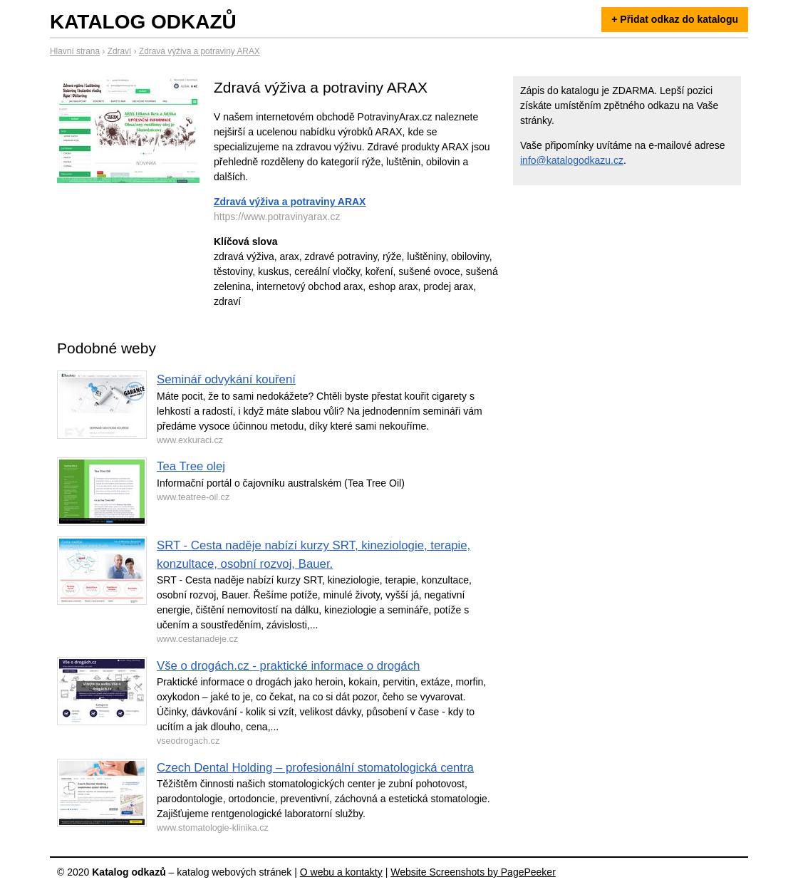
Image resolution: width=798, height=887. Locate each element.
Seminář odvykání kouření (226, 379)
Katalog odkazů (143, 22)
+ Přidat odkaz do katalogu (674, 19)
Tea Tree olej (191, 466)
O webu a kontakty (341, 872)
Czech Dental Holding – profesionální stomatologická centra (315, 767)
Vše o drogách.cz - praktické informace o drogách (288, 666)
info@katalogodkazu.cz (571, 160)
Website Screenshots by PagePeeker (473, 872)
